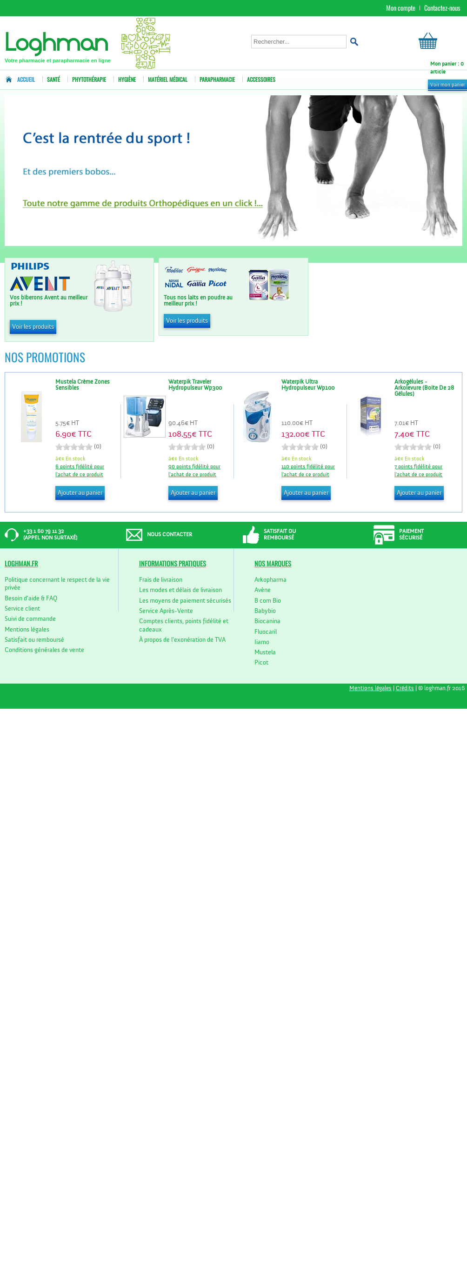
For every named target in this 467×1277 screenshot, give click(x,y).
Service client (22, 608)
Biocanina (267, 621)
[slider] (74, 447)
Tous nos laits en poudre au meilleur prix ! (198, 301)
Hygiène (127, 79)
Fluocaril (265, 632)
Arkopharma (270, 580)
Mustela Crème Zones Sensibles (82, 385)
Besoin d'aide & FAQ (31, 598)
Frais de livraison (160, 580)
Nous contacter (169, 535)
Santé (53, 79)
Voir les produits (33, 327)
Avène (262, 590)
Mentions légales (27, 629)
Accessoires (261, 79)
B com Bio (267, 601)
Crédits (405, 688)
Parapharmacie (217, 79)
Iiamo (261, 642)
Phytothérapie (89, 79)
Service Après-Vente (166, 611)
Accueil (22, 79)
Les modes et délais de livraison (180, 590)
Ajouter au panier (80, 493)
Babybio (265, 611)
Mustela (265, 652)
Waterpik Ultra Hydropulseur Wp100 (307, 385)
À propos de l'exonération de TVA (182, 640)
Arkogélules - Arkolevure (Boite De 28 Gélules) (424, 388)
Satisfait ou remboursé (34, 640)
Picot (261, 662)
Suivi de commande (30, 619)
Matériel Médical (167, 79)
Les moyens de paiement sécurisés (185, 601)
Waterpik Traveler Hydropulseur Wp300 (195, 385)
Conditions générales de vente (44, 650)
